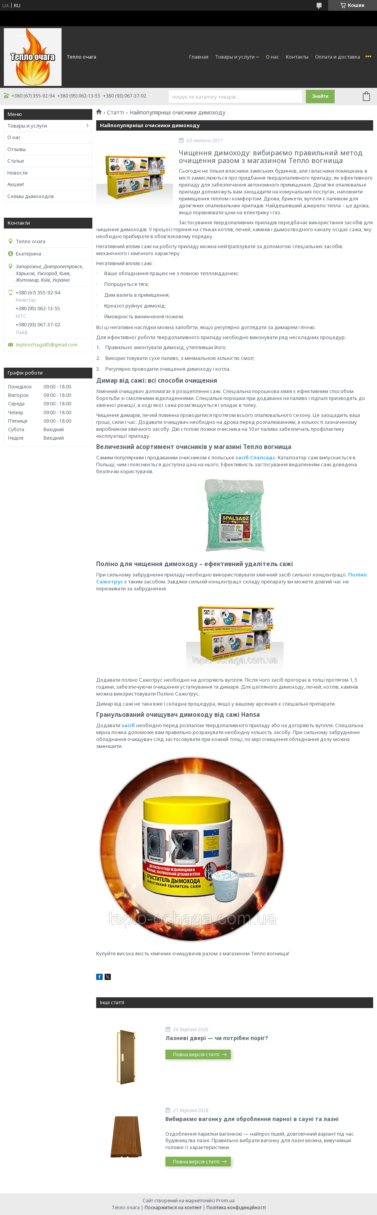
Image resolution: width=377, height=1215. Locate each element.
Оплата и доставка (337, 56)
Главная (199, 56)
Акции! (15, 184)
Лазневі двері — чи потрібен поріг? (216, 1038)
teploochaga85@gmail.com (47, 344)
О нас (272, 56)
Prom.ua (225, 1200)
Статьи (15, 160)
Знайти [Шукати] (320, 96)
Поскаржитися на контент (173, 1207)
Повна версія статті (196, 1054)
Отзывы (16, 149)
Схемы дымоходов (30, 196)
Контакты (297, 56)
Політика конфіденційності (236, 1207)
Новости (17, 172)
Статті (115, 112)
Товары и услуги (235, 56)
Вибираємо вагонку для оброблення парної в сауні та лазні (252, 1119)
